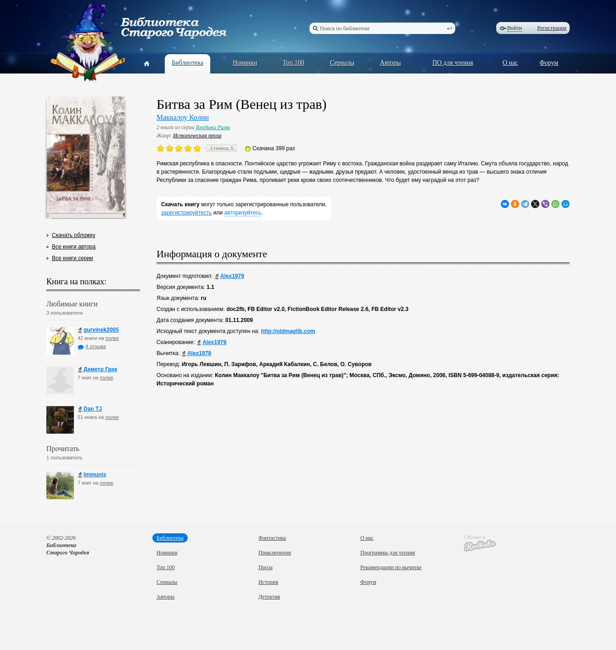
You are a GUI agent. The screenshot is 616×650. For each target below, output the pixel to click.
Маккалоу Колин (183, 117)
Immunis (92, 474)
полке (112, 338)
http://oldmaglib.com (288, 331)
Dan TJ (90, 409)
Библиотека (187, 62)
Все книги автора (73, 246)
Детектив (269, 596)
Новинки (245, 62)
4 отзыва (92, 346)
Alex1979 (229, 276)
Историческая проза (197, 135)
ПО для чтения (452, 62)
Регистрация (551, 28)
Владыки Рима (213, 127)
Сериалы (342, 62)
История (268, 582)
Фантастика (272, 538)
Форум (549, 62)
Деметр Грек (98, 369)
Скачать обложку (73, 235)
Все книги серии (72, 258)
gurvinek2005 (98, 330)
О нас (510, 62)
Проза (265, 567)
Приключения (274, 552)
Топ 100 (293, 62)
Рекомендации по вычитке (391, 567)
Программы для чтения (387, 552)
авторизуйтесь (243, 212)
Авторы (390, 62)
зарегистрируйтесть (186, 212)
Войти (514, 28)
